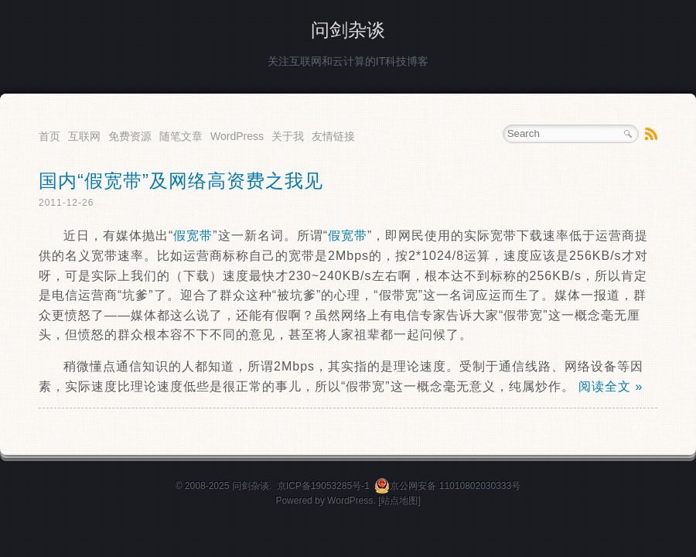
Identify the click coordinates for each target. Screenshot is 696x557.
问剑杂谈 (348, 29)
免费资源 (130, 136)
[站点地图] (399, 500)
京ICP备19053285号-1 (323, 485)
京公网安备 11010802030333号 (447, 486)
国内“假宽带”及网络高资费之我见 (181, 180)
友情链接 (333, 136)
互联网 (84, 136)
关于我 (287, 136)
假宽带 (193, 235)
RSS (651, 134)
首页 (49, 136)
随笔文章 (181, 136)
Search (628, 134)
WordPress (237, 136)
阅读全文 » (610, 386)
